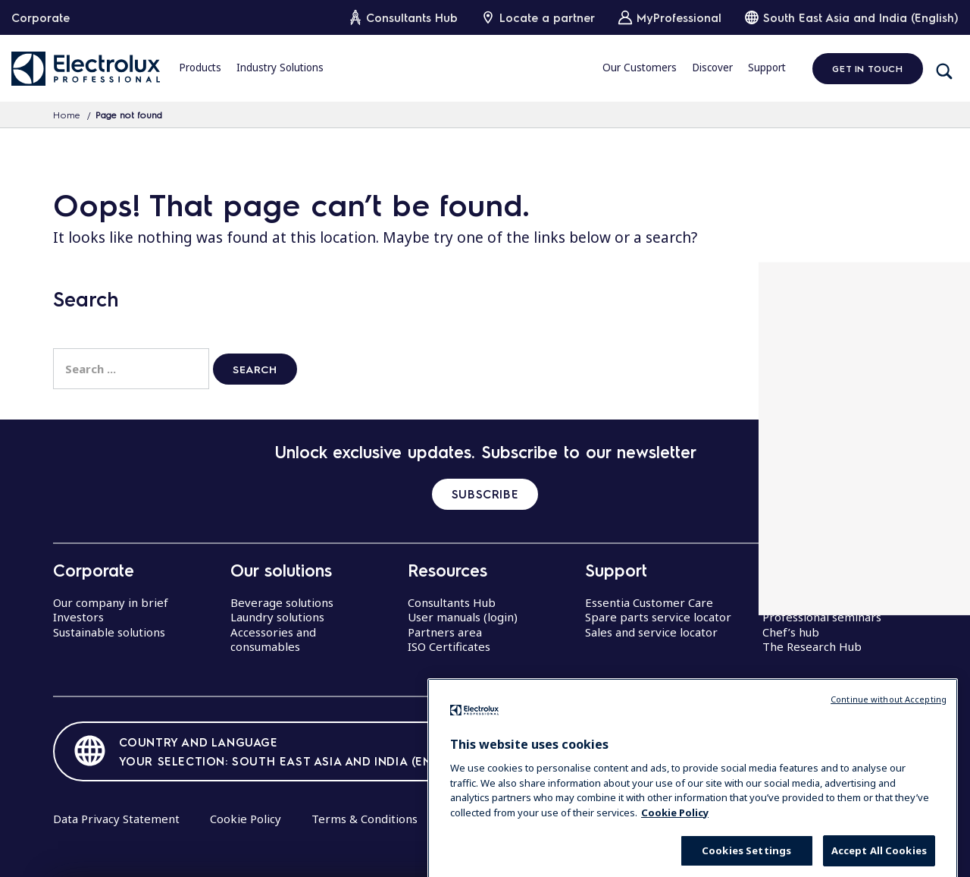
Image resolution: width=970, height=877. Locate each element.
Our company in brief (110, 602)
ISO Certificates (449, 646)
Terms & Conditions (364, 818)
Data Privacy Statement (116, 818)
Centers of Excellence (820, 602)
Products (200, 67)
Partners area (445, 632)
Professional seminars (821, 616)
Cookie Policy (245, 818)
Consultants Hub (452, 602)
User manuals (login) (463, 616)
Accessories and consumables (273, 639)
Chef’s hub (790, 632)
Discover (712, 67)
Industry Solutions (280, 67)
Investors (78, 616)
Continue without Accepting (889, 727)
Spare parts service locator (658, 616)
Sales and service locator (651, 632)
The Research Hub (812, 646)
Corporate (40, 17)
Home (66, 114)
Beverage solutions (281, 602)
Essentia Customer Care (649, 602)
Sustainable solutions (109, 632)
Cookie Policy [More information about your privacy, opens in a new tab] (675, 840)
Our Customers (639, 67)
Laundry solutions (277, 616)
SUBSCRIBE (485, 493)
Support (767, 67)
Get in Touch (867, 68)
